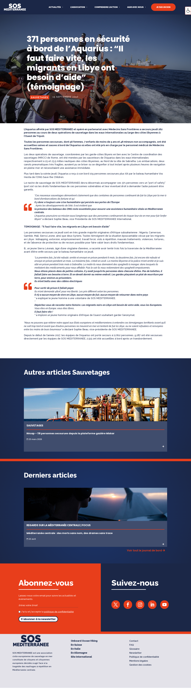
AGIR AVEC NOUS (135, 7)
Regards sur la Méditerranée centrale (53, 525)
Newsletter (135, 653)
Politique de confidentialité (144, 657)
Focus (86, 525)
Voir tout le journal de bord (144, 550)
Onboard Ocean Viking (84, 641)
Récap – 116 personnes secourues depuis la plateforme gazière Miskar (70, 433)
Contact (133, 641)
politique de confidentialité (59, 611)
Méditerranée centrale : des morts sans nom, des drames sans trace (70, 533)
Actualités (55, 7)
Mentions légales (138, 661)
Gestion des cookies (140, 665)
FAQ (131, 645)
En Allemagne (79, 653)
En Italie (76, 649)
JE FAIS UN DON (163, 7)
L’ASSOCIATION (77, 7)
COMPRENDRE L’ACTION (106, 7)
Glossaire (134, 649)
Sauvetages (39, 97)
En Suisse (76, 645)
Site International (81, 657)
